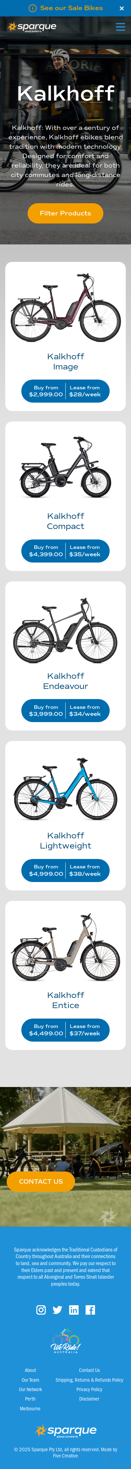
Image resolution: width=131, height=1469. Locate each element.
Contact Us (89, 1369)
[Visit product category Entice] (65, 972)
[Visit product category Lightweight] (65, 812)
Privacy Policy (89, 1389)
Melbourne (30, 1408)
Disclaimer (89, 1398)
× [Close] (121, 8)
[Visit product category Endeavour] (65, 652)
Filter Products (65, 213)
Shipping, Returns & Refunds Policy (89, 1379)
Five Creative (65, 1455)
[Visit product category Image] (65, 333)
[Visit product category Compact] (65, 492)
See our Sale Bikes (71, 8)
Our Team (30, 1379)
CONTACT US (41, 1181)
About (30, 1369)
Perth (30, 1398)
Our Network (30, 1389)
